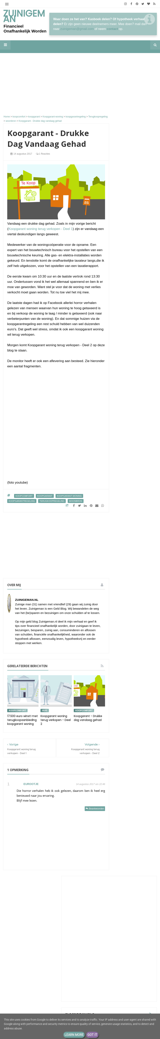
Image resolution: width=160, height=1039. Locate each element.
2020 (125, 818)
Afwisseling (143, 399)
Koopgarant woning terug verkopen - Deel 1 (40, 229)
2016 (125, 842)
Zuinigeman (24, 16)
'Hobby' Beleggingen (133, 220)
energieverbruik (141, 652)
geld (121, 659)
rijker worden (126, 717)
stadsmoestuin (139, 731)
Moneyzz (127, 489)
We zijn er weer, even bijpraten (142, 285)
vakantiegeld (125, 746)
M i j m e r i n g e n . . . (135, 325)
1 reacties (43, 153)
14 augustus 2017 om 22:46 (90, 784)
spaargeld (124, 724)
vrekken (123, 753)
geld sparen (125, 680)
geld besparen (136, 659)
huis (44, 710)
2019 (125, 824)
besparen (123, 630)
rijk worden (125, 709)
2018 (125, 830)
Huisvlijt (126, 206)
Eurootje (31, 784)
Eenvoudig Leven (133, 395)
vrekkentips (138, 753)
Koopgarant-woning (69, 496)
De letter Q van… (131, 210)
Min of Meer (129, 309)
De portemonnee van (130, 608)
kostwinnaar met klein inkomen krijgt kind (135, 275)
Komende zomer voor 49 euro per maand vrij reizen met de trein (134, 251)
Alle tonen (145, 503)
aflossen (123, 623)
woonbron (75, 501)
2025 (125, 799)
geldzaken (141, 695)
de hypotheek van (128, 644)
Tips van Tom (130, 262)
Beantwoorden (96, 808)
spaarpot (140, 724)
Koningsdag (128, 303)
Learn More (74, 1035)
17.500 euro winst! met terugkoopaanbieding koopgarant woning (22, 720)
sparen (122, 731)
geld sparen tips (128, 688)
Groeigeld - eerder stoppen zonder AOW (133, 371)
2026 (125, 793)
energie (122, 652)
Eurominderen (131, 299)
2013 (125, 848)
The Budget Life (132, 417)
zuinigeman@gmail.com (77, 29)
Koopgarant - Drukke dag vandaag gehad (88, 718)
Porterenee (128, 226)
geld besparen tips (129, 666)
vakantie (138, 738)
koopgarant (44, 496)
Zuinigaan (127, 244)
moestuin (143, 702)
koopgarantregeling (22, 501)
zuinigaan (123, 760)
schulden (144, 717)
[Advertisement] (56, 84)
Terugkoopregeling (52, 501)
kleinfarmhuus (131, 443)
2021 (125, 812)
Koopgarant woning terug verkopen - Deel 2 (55, 720)
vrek (140, 746)
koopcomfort (23, 496)
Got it (92, 1035)
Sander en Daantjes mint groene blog (135, 466)
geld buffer (124, 673)
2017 (125, 836)
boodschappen (126, 637)
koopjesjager (125, 702)
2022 (125, 805)
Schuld (122, 615)
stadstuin (123, 738)
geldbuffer (124, 695)
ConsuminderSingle (135, 216)
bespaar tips (140, 623)
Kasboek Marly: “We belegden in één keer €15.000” (133, 234)
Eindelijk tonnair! (131, 265)
